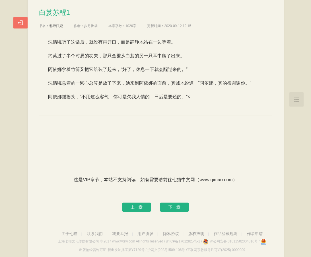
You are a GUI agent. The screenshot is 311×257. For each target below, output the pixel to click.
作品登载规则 (226, 233)
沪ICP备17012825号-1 (183, 241)
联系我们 (95, 233)
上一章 (137, 207)
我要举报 (120, 233)
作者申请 (255, 233)
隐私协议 (171, 233)
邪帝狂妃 (56, 26)
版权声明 (196, 233)
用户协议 (145, 233)
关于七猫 (69, 233)
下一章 (174, 207)
